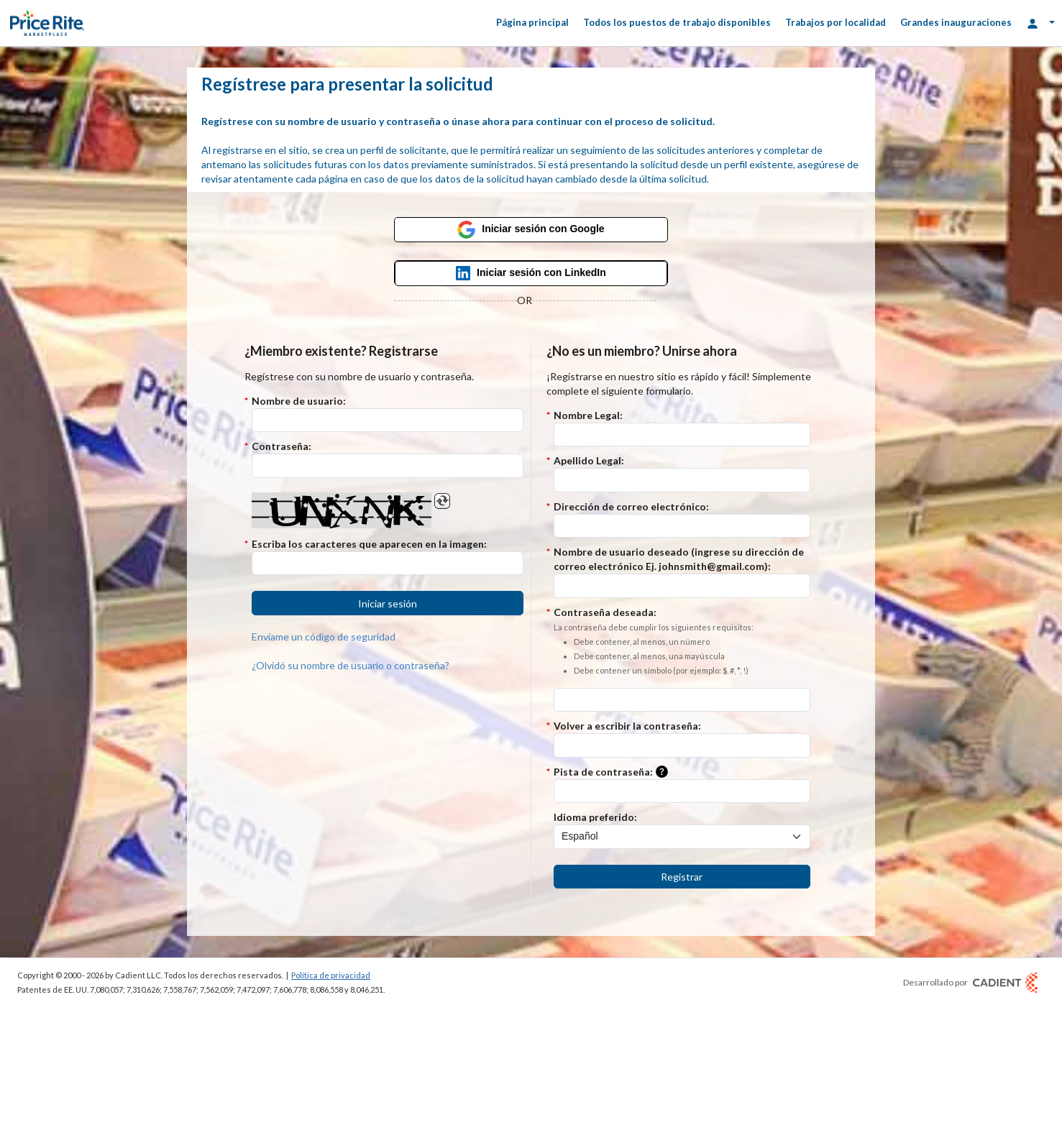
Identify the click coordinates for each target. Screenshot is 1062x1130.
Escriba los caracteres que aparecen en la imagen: (369, 544)
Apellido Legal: (589, 460)
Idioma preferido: (595, 817)
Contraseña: (281, 446)
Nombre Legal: (588, 415)
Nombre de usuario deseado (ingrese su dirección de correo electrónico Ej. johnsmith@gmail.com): (679, 559)
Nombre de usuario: (299, 401)
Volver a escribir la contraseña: (627, 726)
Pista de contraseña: (614, 772)
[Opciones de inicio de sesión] (1040, 23)
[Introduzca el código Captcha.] (387, 563)
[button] (387, 603)
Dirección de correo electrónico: (631, 506)
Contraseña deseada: (654, 642)
